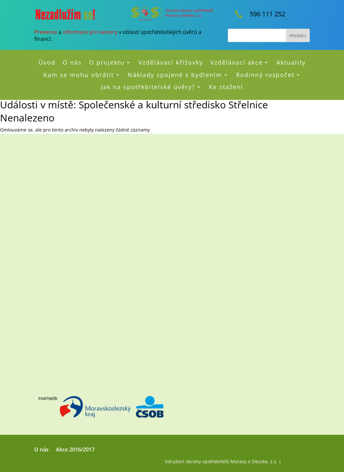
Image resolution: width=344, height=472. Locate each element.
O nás (72, 62)
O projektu (107, 62)
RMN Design (296, 461)
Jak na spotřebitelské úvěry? (148, 87)
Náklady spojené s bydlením (175, 75)
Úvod (47, 62)
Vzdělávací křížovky (170, 62)
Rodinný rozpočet (265, 75)
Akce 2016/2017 (75, 450)
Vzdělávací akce (236, 62)
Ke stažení (226, 87)
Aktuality (291, 62)
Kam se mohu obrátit (78, 75)
